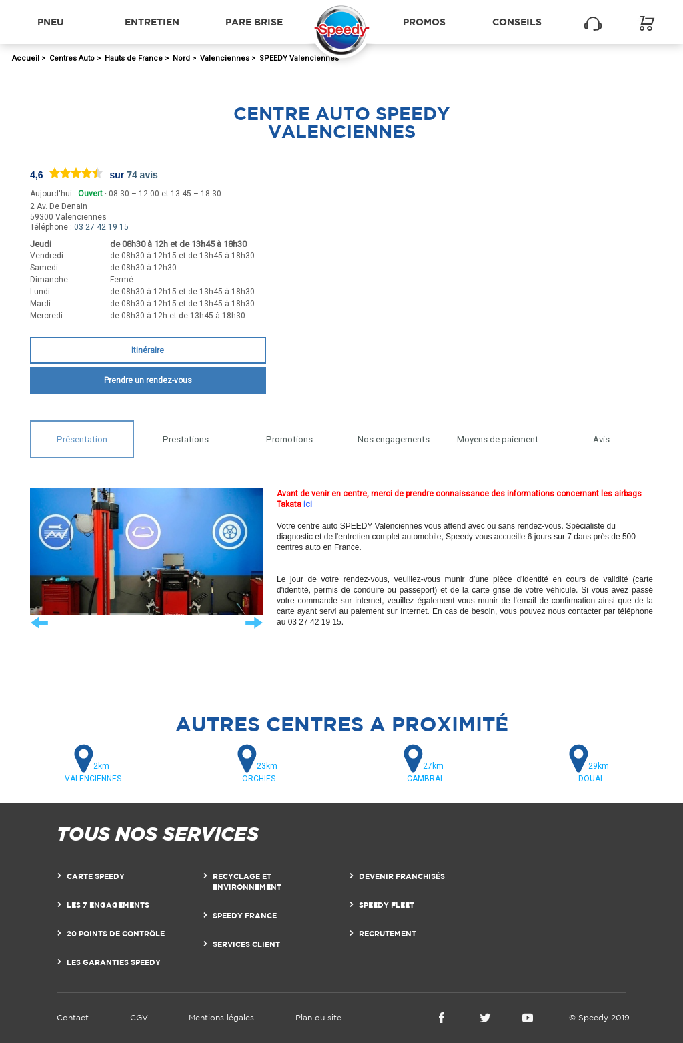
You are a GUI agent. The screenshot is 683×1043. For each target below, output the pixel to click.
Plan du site (318, 1017)
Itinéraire (147, 350)
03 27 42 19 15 (101, 227)
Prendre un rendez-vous (148, 380)
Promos (424, 21)
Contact (73, 1017)
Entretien (152, 21)
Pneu (50, 21)
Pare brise (254, 21)
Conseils (517, 21)
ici (307, 504)
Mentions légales (221, 1017)
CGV (139, 1017)
